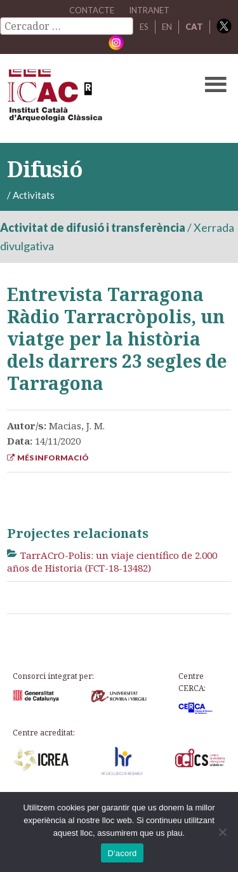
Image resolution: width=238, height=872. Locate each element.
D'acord (121, 853)
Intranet (149, 10)
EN (167, 27)
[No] (222, 832)
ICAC (95, 98)
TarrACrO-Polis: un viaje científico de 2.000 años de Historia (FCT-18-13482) (112, 561)
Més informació (48, 457)
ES (144, 27)
